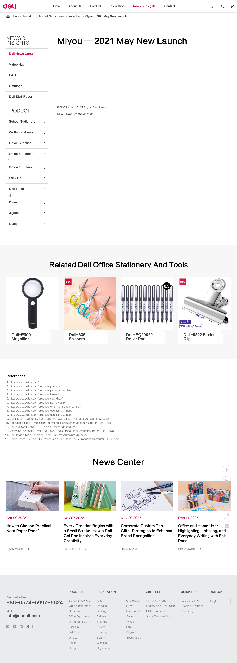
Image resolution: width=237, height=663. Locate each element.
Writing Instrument (28, 128)
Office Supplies (28, 138)
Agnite (28, 208)
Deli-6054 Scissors (82, 332)
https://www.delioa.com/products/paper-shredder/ (34, 385)
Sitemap (206, 657)
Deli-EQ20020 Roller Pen (141, 332)
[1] (7, 156)
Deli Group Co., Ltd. (33, 657)
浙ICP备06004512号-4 (84, 657)
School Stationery (28, 117)
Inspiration (117, 8)
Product (98, 8)
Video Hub (15, 59)
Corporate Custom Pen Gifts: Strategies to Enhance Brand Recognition (141, 526)
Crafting (93, 601)
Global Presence (152, 601)
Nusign (28, 219)
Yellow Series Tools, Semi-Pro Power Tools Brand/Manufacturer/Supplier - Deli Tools (52, 426)
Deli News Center (47, 16)
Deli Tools (28, 184)
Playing (92, 617)
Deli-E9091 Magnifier (27, 332)
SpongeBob (124, 617)
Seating (92, 628)
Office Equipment (28, 149)
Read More (16, 539)
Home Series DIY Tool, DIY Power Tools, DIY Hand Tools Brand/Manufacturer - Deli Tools (55, 434)
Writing (92, 591)
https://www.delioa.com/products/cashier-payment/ (34, 406)
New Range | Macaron (76, 114)
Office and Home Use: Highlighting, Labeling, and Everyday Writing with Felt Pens (203, 526)
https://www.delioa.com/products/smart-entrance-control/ (38, 402)
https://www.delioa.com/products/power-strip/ (32, 398)
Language (214, 582)
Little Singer (124, 612)
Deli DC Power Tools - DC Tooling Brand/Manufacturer (37, 422)
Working (93, 633)
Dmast (28, 198)
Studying (93, 612)
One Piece (123, 591)
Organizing (94, 638)
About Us (81, 8)
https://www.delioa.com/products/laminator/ (31, 389)
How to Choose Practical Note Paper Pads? (31, 523)
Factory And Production (156, 596)
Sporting (93, 622)
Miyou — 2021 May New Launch (89, 16)
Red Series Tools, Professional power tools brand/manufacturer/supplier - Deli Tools (51, 418)
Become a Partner (188, 596)
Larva (121, 596)
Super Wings (124, 606)
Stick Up (28, 173)
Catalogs (14, 81)
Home (63, 8)
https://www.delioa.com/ (21, 377)
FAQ (11, 70)
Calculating (94, 606)
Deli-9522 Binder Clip (198, 332)
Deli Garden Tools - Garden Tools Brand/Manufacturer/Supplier (41, 430)
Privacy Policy (221, 657)
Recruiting (185, 601)
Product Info (64, 16)
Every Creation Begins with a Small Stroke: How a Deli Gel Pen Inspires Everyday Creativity (89, 526)
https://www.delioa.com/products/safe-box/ (30, 394)
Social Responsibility (154, 606)
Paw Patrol (123, 601)
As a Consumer (187, 591)
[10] (8, 191)
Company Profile (152, 591)
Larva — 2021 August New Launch (82, 107)
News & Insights (140, 8)
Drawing (93, 596)
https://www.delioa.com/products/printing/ (30, 381)
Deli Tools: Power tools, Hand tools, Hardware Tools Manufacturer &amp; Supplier (51, 414)
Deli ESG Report (18, 92)
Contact (162, 8)
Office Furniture (28, 163)
